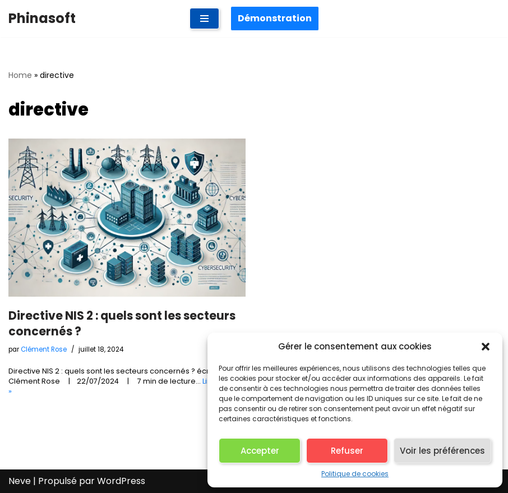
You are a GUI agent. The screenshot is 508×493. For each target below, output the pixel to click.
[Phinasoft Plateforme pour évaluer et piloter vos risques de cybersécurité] (42, 18)
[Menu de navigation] (204, 18)
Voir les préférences (442, 451)
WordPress (121, 480)
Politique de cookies (355, 473)
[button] (485, 346)
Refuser (347, 451)
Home (20, 75)
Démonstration (275, 18)
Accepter (260, 451)
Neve (19, 480)
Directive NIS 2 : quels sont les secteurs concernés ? (121, 323)
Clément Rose (44, 349)
